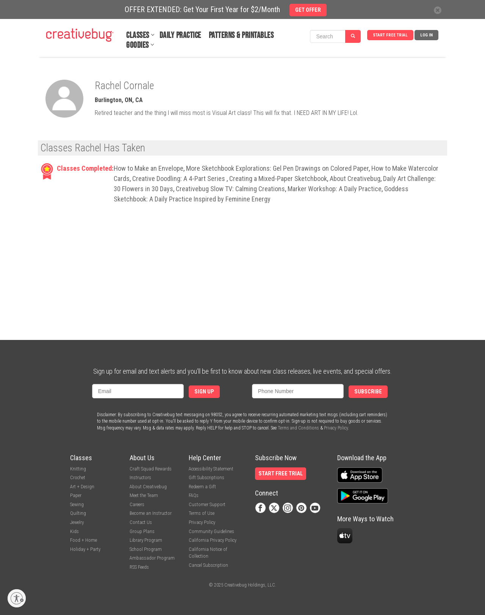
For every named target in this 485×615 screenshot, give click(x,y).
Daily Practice (180, 35)
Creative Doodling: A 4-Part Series (179, 178)
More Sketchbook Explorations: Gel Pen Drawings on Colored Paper (277, 168)
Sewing (77, 504)
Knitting (78, 469)
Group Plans (142, 531)
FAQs (194, 495)
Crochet (77, 477)
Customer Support (207, 504)
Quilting (78, 513)
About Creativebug (355, 178)
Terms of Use (201, 513)
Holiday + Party (85, 549)
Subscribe (368, 392)
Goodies (137, 45)
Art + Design (82, 486)
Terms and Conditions (298, 428)
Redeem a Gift (202, 486)
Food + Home (83, 540)
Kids (74, 531)
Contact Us (141, 522)
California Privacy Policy (212, 540)
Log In (426, 35)
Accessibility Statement (211, 469)
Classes (137, 35)
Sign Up (204, 392)
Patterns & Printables (241, 35)
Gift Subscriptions (206, 477)
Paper (75, 495)
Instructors (140, 477)
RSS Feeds (139, 567)
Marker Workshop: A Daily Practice (335, 189)
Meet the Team (144, 495)
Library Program (146, 540)
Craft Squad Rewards (151, 469)
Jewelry (77, 522)
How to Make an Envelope (148, 168)
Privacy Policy (336, 428)
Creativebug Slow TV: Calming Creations (230, 189)
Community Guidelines (211, 531)
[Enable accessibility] (17, 598)
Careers (137, 504)
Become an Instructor (151, 513)
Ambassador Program (152, 558)
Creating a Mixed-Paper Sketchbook (278, 178)
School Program (146, 549)
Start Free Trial (390, 35)
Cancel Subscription (208, 565)
